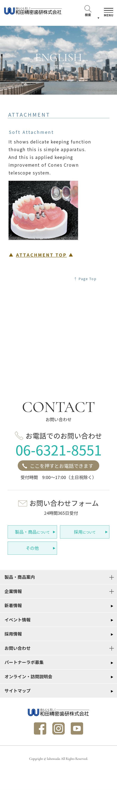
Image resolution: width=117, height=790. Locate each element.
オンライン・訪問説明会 (28, 676)
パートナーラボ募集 (24, 662)
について (32, 532)
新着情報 (13, 605)
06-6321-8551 (58, 449)
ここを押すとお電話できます (61, 465)
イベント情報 (18, 619)
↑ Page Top (85, 278)
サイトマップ (18, 690)
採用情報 (13, 634)
